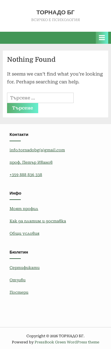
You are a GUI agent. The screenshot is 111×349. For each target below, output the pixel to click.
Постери (19, 292)
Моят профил (24, 208)
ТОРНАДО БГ (56, 12)
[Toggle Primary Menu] (102, 38)
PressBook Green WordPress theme (67, 342)
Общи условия (24, 233)
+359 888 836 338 (26, 174)
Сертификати (25, 267)
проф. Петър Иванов (31, 162)
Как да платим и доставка (38, 221)
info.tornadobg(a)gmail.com (37, 150)
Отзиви (18, 280)
